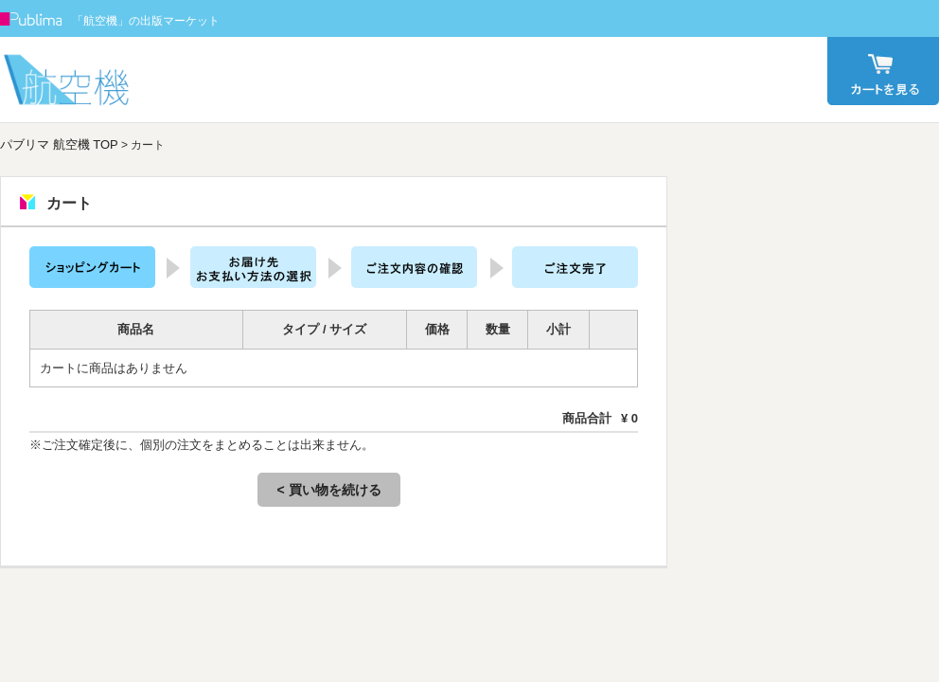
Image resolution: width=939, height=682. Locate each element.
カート (883, 71)
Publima (31, 18)
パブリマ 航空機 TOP (59, 144)
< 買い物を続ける (328, 489)
